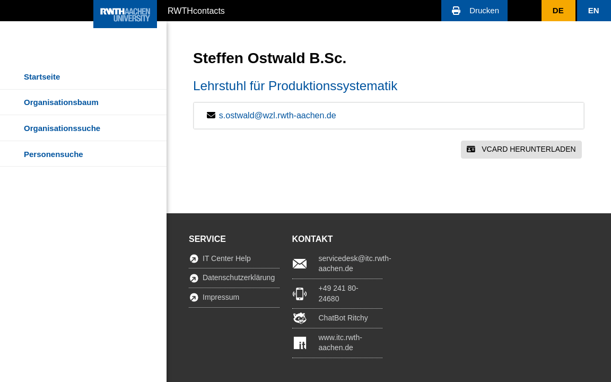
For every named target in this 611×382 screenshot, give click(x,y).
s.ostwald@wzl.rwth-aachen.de (277, 115)
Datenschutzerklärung (239, 277)
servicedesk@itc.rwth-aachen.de (351, 263)
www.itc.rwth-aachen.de (340, 342)
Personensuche (53, 154)
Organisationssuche (62, 128)
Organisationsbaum (61, 102)
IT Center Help (227, 258)
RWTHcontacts (196, 10)
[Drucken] (474, 10)
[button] (474, 10)
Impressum (221, 297)
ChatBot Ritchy (343, 318)
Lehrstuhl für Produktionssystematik (295, 86)
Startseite (42, 76)
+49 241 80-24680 (339, 293)
